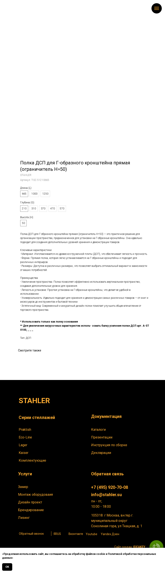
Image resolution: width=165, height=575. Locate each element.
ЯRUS (57, 534)
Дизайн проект (30, 502)
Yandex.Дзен (110, 534)
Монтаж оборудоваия (35, 494)
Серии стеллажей (37, 417)
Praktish (25, 430)
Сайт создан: (129, 547)
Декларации (101, 453)
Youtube (91, 534)
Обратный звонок (31, 533)
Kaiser (23, 453)
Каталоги (98, 430)
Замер (23, 487)
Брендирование (31, 510)
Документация (106, 416)
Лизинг (24, 518)
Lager (23, 445)
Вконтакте (76, 534)
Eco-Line (25, 437)
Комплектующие (32, 460)
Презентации (101, 437)
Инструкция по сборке (109, 445)
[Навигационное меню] (156, 8)
